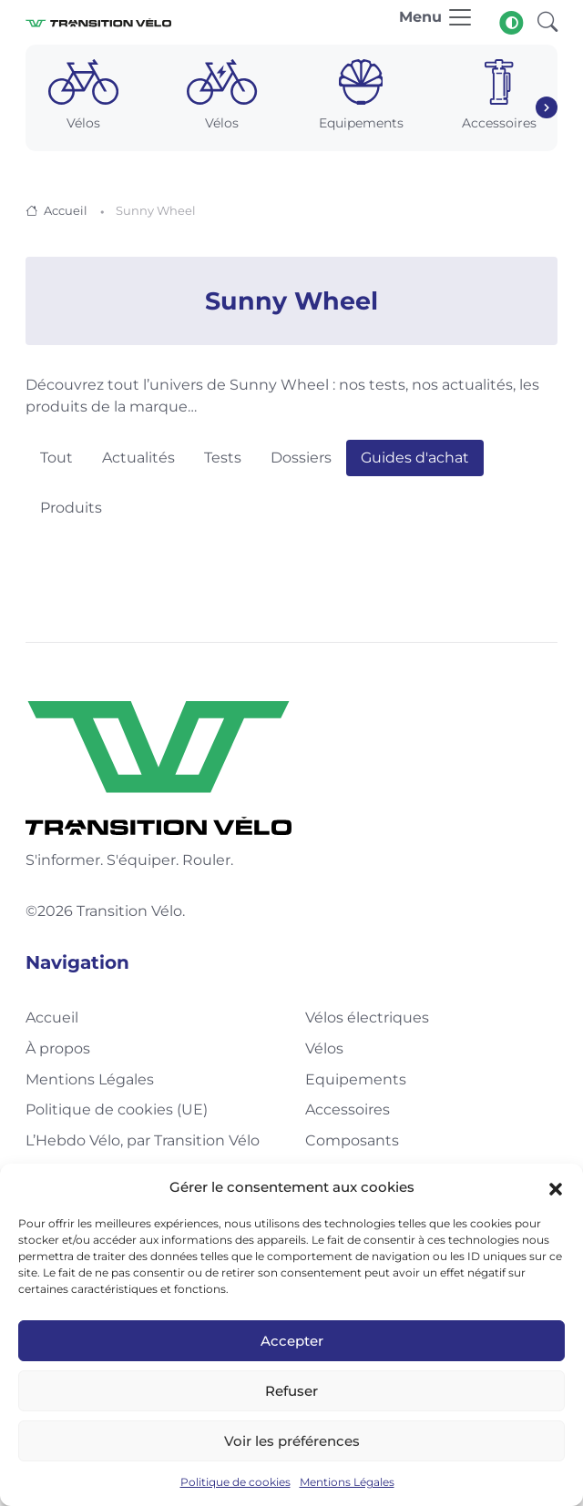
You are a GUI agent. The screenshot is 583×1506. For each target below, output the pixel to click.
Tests (222, 457)
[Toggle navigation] (436, 22)
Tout (56, 457)
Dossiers (301, 457)
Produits (71, 507)
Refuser (291, 1390)
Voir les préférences (292, 1441)
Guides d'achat (415, 457)
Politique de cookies (235, 1482)
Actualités (138, 457)
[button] (556, 1187)
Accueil (65, 210)
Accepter (292, 1340)
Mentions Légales (347, 1482)
